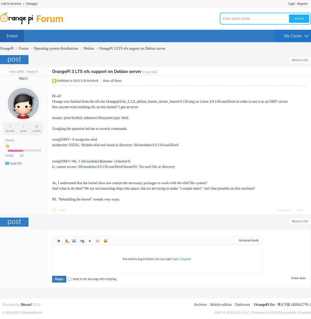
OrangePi (7, 48)
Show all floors (112, 81)
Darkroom (242, 305)
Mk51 (23, 78)
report (300, 210)
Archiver (200, 305)
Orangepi (32, 3)
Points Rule (298, 278)
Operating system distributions (56, 48)
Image (74, 240)
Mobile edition (221, 305)
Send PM (15, 163)
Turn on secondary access (309, 3)
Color (66, 240)
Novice (9, 140)
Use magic (283, 210)
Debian (88, 48)
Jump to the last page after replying (92, 279)
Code (97, 240)
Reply (62, 210)
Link (82, 240)
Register (302, 3)
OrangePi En (264, 305)
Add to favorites (11, 3)
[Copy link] (150, 72)
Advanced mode (248, 240)
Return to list (300, 60)
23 (36, 126)
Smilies (105, 240)
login (291, 3)
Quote (90, 240)
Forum (12, 36)
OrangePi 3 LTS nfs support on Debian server (132, 48)
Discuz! (26, 305)
